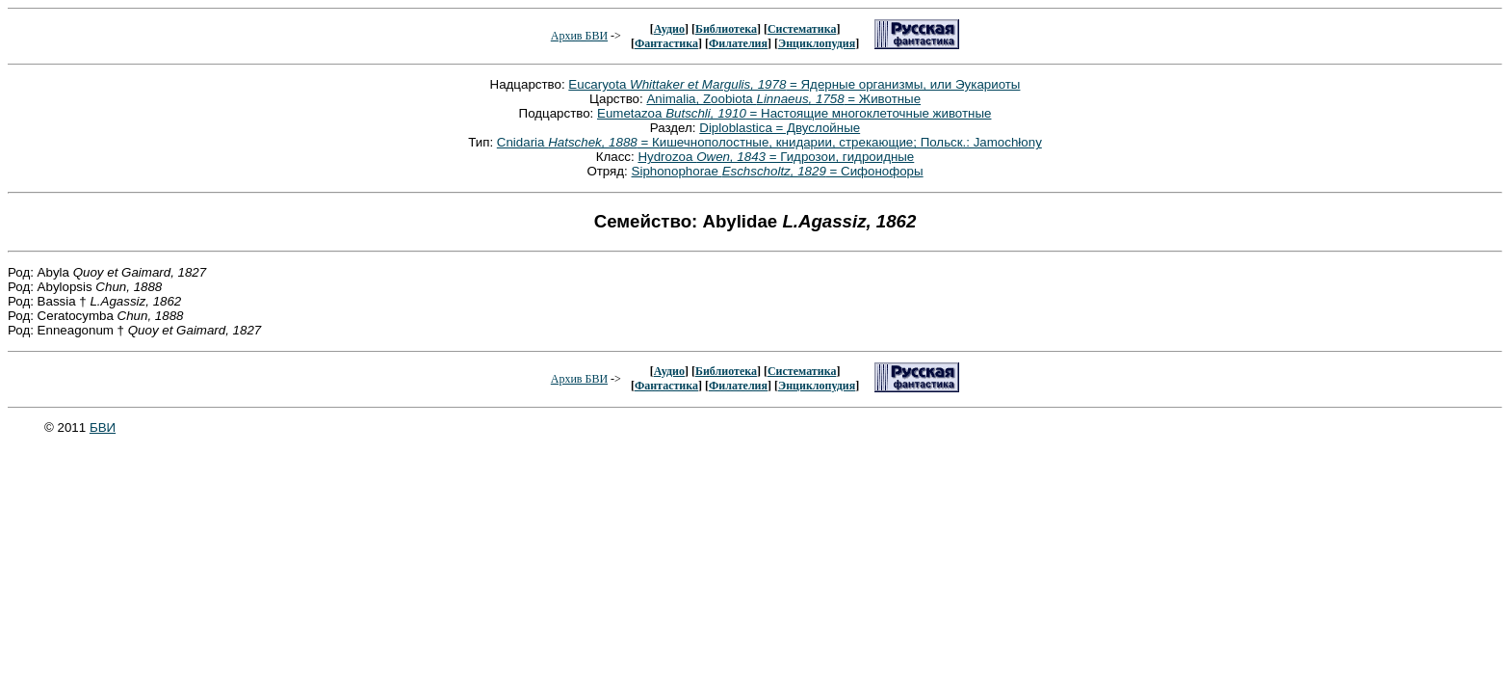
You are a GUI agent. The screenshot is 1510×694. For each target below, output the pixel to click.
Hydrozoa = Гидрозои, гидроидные (776, 156)
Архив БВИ (579, 35)
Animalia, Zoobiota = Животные (783, 99)
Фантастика (666, 43)
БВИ (103, 427)
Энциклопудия (816, 43)
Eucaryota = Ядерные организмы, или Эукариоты (794, 84)
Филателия (738, 43)
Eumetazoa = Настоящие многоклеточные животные (794, 113)
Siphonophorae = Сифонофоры (778, 171)
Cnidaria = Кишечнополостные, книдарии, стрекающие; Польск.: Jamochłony (769, 142)
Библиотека (726, 29)
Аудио (669, 29)
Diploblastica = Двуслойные (779, 127)
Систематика (802, 29)
